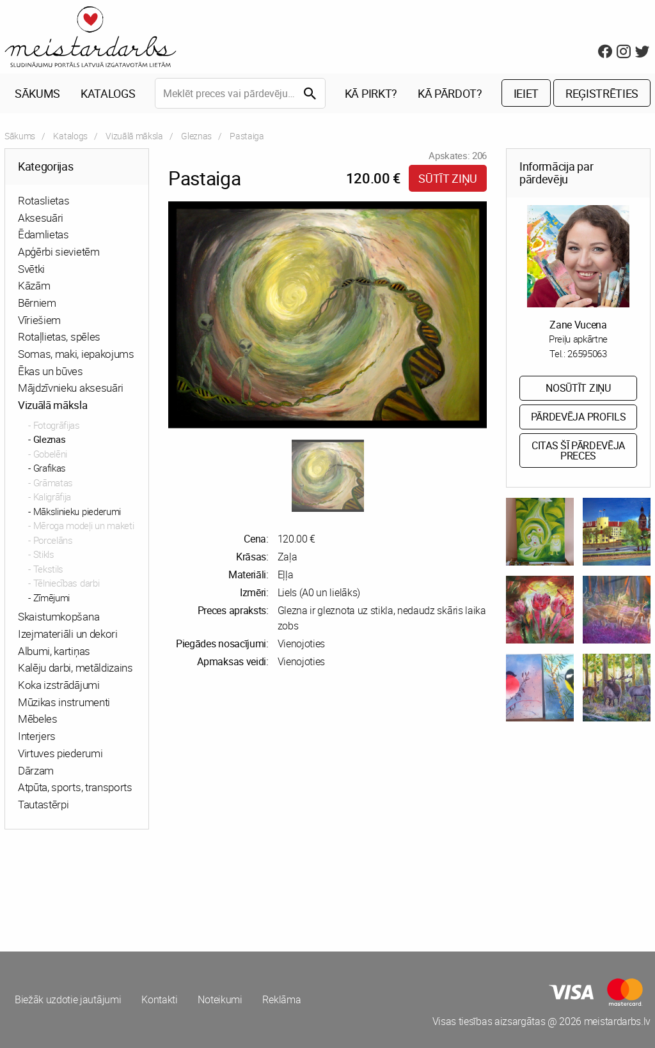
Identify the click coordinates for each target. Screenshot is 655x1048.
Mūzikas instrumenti (64, 702)
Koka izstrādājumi (59, 684)
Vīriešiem (39, 319)
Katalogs (108, 93)
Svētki (31, 268)
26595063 (586, 353)
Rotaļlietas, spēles (59, 337)
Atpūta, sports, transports (75, 787)
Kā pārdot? (450, 93)
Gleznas (196, 136)
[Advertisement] (163, 888)
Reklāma (282, 1000)
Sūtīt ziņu (447, 178)
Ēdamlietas (43, 234)
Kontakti (159, 1000)
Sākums (37, 93)
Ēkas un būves (50, 371)
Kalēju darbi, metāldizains (75, 668)
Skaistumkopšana (58, 617)
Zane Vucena (577, 325)
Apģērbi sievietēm (59, 251)
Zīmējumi (51, 597)
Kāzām (34, 286)
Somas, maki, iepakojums (76, 353)
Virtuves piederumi (60, 753)
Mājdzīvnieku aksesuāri (70, 388)
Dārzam (36, 770)
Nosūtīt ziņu (578, 388)
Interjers (37, 735)
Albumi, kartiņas (54, 650)
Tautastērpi (43, 804)
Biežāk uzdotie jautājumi (68, 1000)
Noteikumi (220, 1000)
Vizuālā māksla (134, 136)
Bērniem (37, 302)
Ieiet (526, 93)
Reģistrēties (601, 93)
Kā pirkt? (371, 93)
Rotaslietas (43, 200)
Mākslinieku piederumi (77, 511)
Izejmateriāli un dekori (68, 633)
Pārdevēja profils (578, 417)
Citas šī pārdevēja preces (578, 450)
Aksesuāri (40, 217)
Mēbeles (38, 719)
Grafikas (49, 468)
